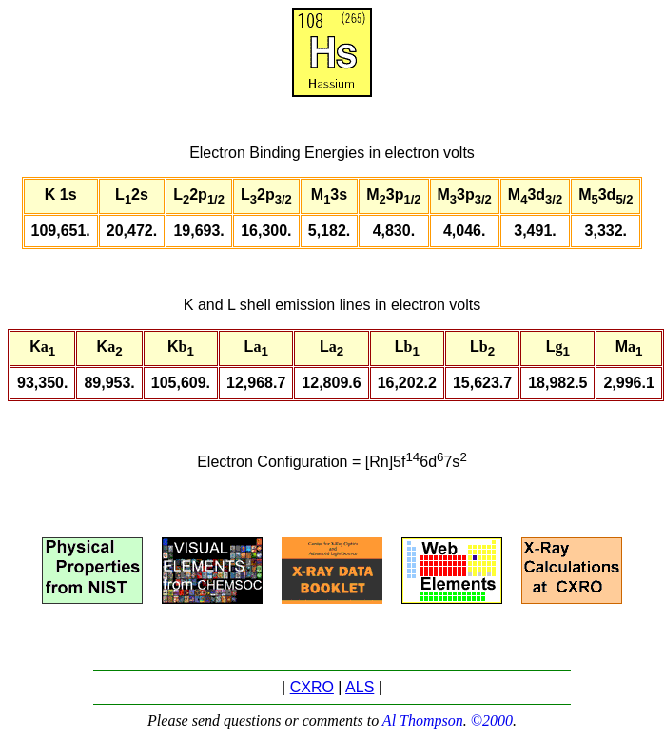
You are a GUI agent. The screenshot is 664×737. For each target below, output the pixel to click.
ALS (359, 687)
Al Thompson (422, 720)
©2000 (492, 720)
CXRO (312, 687)
